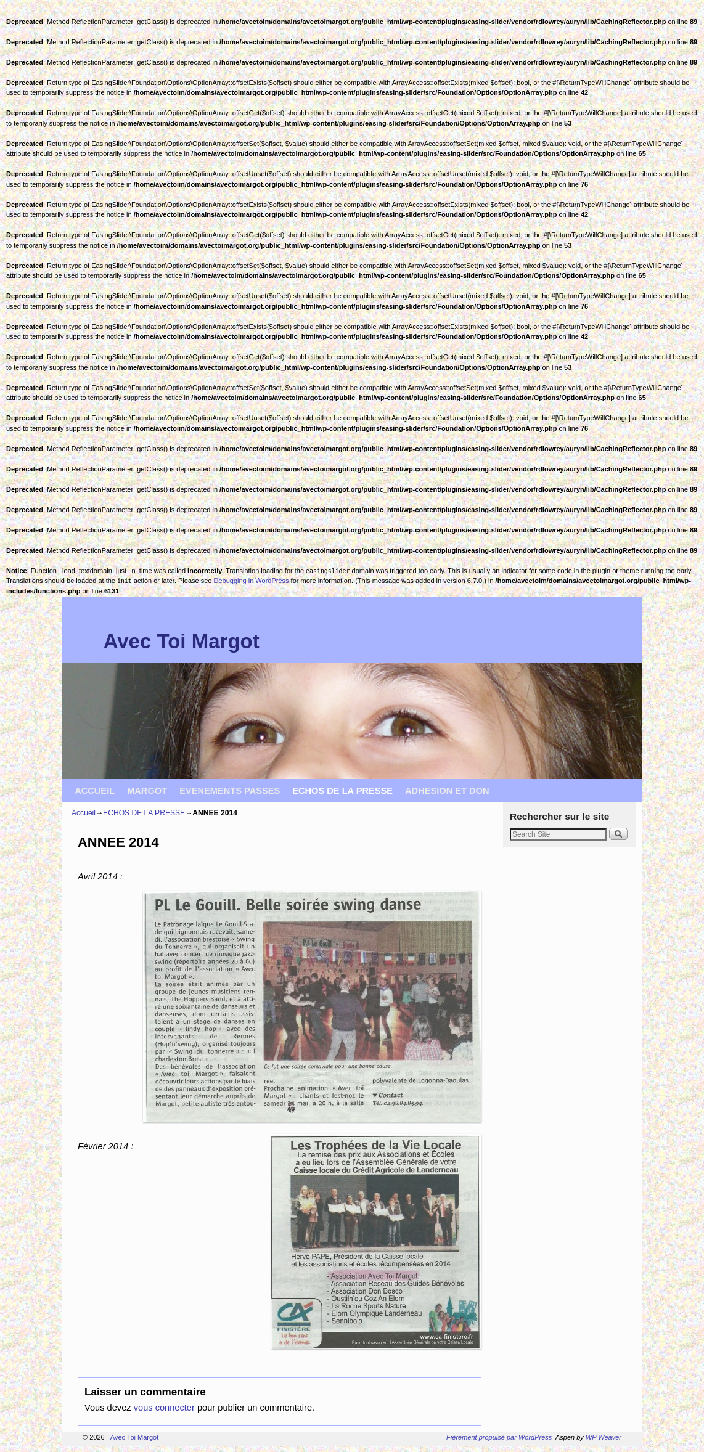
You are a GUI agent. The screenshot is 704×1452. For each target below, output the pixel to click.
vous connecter (164, 1408)
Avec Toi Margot (182, 641)
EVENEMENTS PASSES (229, 791)
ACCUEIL (95, 791)
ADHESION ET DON (447, 791)
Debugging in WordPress (251, 580)
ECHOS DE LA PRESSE (342, 791)
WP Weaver (603, 1437)
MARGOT (147, 791)
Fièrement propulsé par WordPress (499, 1437)
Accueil (84, 813)
